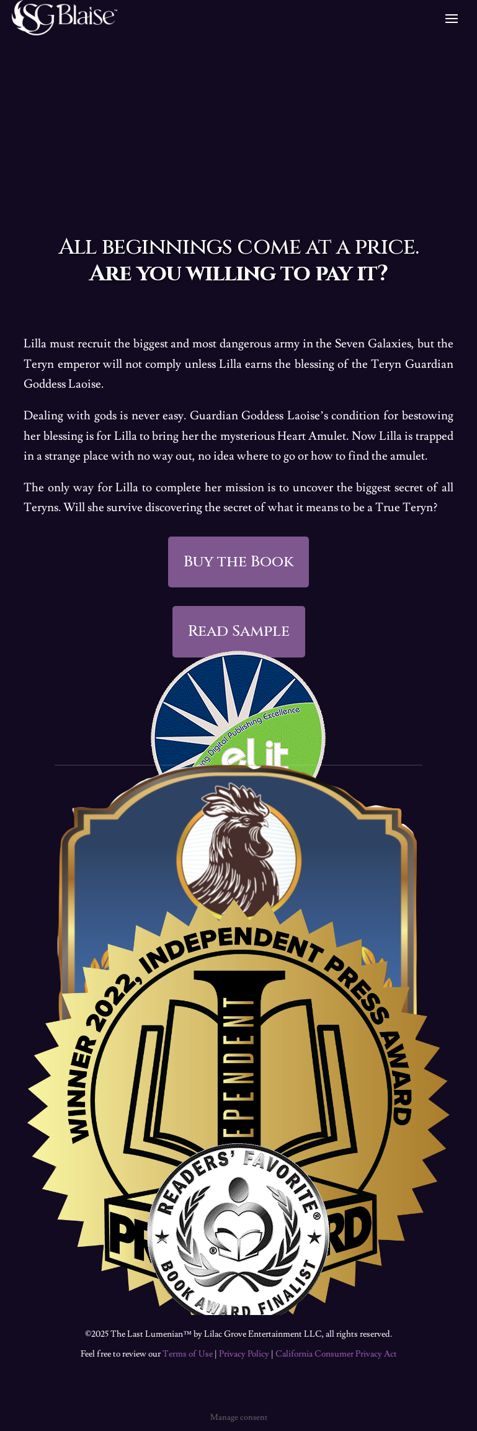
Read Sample (239, 631)
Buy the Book (238, 561)
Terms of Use (188, 1354)
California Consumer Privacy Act (336, 1354)
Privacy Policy (244, 1354)
